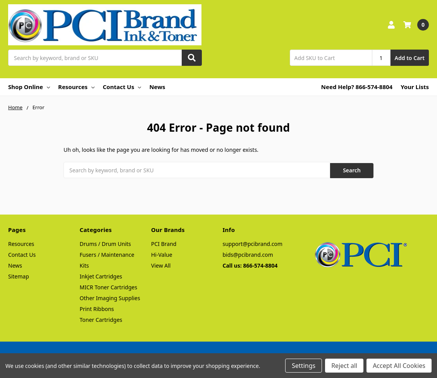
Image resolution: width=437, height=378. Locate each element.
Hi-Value (161, 253)
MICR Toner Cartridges (109, 286)
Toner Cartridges (101, 318)
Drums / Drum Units (105, 242)
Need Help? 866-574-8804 (356, 87)
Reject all (344, 365)
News (157, 87)
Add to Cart (410, 58)
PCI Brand (163, 242)
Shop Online (29, 87)
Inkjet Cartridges (101, 275)
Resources (76, 87)
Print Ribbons (97, 307)
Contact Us (122, 87)
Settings (303, 365)
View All (160, 264)
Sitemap (18, 275)
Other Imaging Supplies (110, 297)
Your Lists (415, 87)
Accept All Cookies (399, 365)
